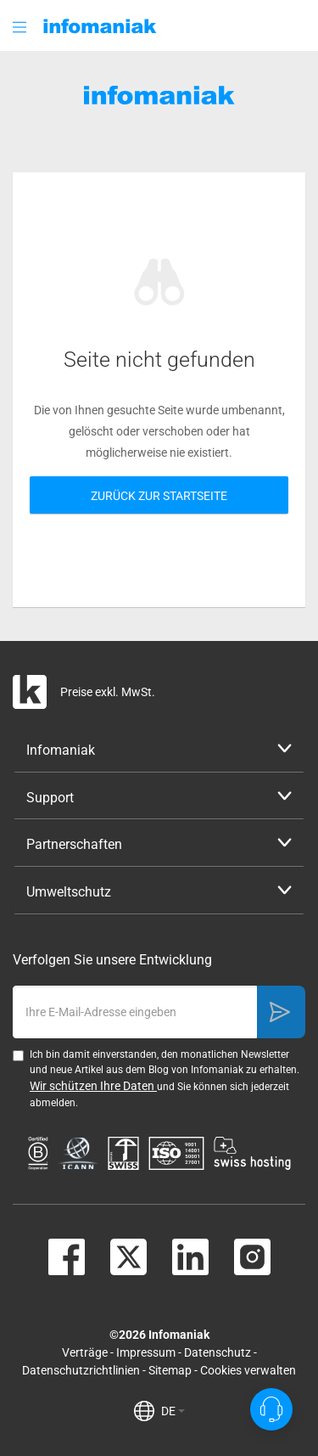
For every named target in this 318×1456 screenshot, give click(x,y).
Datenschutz (217, 1352)
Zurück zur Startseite (159, 496)
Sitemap (170, 1370)
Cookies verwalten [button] (248, 1370)
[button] (21, 27)
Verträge (85, 1352)
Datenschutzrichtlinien (81, 1370)
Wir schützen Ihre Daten (93, 1086)
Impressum (146, 1352)
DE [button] (173, 1411)
